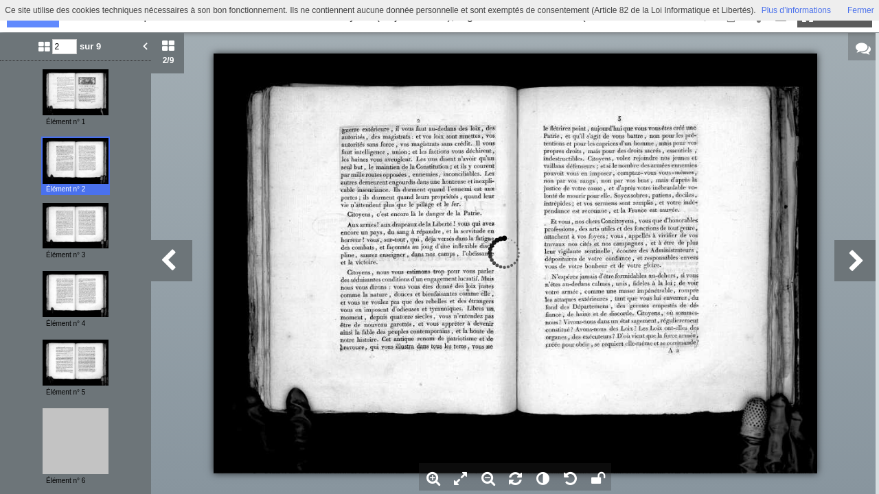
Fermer (860, 10)
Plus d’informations (796, 10)
